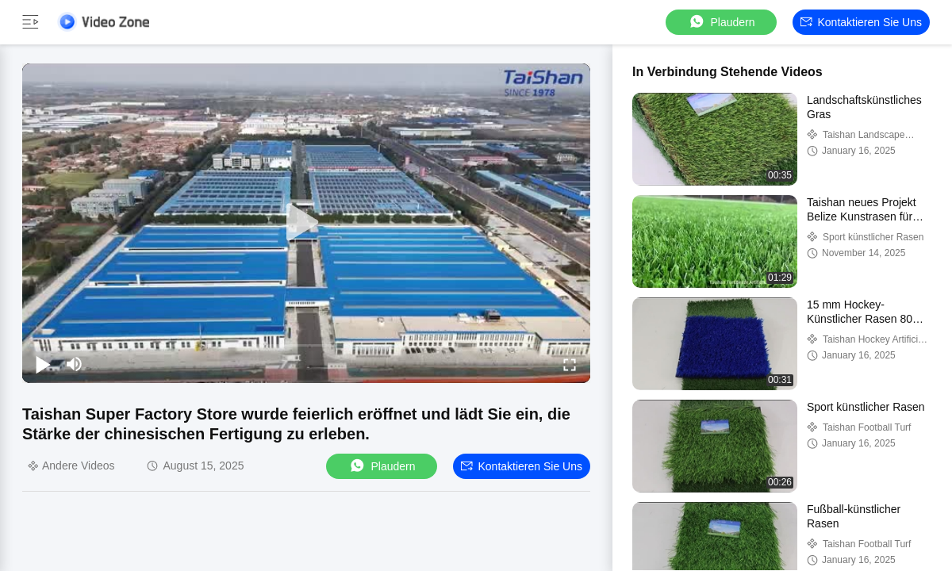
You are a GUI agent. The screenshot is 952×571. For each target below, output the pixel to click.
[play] (306, 223)
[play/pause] (43, 364)
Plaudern (721, 21)
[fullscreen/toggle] (569, 364)
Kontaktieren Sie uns (861, 22)
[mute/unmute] (74, 364)
